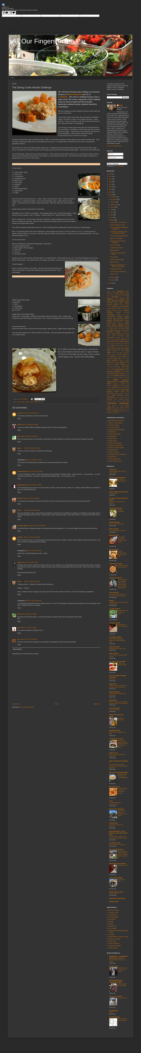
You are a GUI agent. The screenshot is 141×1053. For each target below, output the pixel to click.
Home (12, 78)
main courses (112, 360)
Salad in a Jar (113, 753)
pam (18, 436)
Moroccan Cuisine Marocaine (118, 772)
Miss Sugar (119, 364)
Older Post (96, 704)
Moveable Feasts (114, 786)
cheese (126, 310)
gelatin (111, 343)
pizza (108, 373)
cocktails (118, 314)
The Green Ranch (114, 425)
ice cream (121, 350)
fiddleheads (109, 334)
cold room (126, 314)
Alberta (108, 291)
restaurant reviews (119, 375)
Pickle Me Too (113, 823)
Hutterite (114, 350)
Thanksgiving (123, 397)
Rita (18, 614)
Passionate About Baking (117, 898)
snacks (112, 389)
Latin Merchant (113, 915)
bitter (122, 297)
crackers (109, 322)
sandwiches (125, 380)
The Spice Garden (114, 623)
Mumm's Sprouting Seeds (116, 447)
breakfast (121, 301)
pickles (127, 371)
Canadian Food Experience (120, 306)
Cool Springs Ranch (114, 459)
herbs (113, 347)
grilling (121, 345)
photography (117, 371)
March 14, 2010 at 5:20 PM (31, 498)
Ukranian (121, 399)
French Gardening (114, 943)
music (108, 368)
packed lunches (110, 369)
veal (128, 400)
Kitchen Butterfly (114, 522)
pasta (117, 370)
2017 (110, 176)
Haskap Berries (113, 450)
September (113, 204)
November (113, 199)
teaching (126, 395)
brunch (116, 303)
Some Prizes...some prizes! (118, 222)
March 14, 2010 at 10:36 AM (30, 424)
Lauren (19, 413)
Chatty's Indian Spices (115, 461)
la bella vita (112, 469)
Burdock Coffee (113, 493)
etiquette (121, 330)
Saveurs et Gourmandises (117, 477)
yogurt (112, 412)
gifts (115, 343)
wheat (120, 409)
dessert (109, 326)
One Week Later (122, 998)
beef (127, 295)
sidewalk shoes (114, 901)
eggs (111, 330)
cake (121, 303)
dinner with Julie (114, 647)
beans (127, 293)
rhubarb (127, 375)
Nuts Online (112, 919)
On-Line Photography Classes (119, 236)
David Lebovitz (114, 529)
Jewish (108, 354)
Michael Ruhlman (114, 692)
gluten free (120, 343)
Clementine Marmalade (117, 259)
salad (115, 379)
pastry (121, 370)
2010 (110, 194)
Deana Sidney (21, 471)
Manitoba (121, 360)
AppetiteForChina (114, 730)
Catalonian (119, 310)
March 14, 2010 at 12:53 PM (29, 436)
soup (122, 389)
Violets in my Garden (118, 405)
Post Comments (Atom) (27, 707)
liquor (127, 356)
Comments (112, 157)
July (111, 210)
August (112, 207)
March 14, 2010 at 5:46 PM (32, 510)
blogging (110, 299)
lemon (120, 356)
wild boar (109, 411)
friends (127, 339)
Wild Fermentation (114, 910)
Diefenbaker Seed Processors (117, 454)
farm (127, 330)
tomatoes (109, 399)
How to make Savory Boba (116, 524)
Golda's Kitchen (113, 948)
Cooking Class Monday (114, 318)
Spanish (116, 391)
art (114, 293)
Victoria (108, 405)
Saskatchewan (112, 382)
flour (122, 334)
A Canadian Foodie (115, 637)
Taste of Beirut (113, 653)
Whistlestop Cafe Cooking (117, 863)
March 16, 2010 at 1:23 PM (28, 614)
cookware (126, 320)
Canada (109, 304)
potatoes (116, 373)
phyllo (123, 371)
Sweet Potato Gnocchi (116, 248)
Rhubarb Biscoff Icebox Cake (117, 648)
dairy (127, 322)
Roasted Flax (112, 432)
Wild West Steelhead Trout (116, 420)
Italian (35, 401)
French (123, 339)
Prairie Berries (113, 438)
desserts (27, 401)
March (112, 220)
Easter (108, 330)
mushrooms (125, 366)
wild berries (126, 409)
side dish (115, 387)
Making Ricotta (114, 250)
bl (124, 297)
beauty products (111, 295)
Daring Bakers (111, 324)
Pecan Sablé (114, 257)
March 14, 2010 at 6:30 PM (37, 525)
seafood (115, 385)
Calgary (126, 303)
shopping (109, 387)
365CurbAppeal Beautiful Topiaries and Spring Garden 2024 (117, 640)
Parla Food (112, 684)
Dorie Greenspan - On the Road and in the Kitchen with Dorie (118, 833)
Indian (31, 401)
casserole (126, 308)
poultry (122, 373)
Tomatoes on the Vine (116, 738)
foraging (117, 337)
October (113, 202)
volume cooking (124, 407)
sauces (123, 384)
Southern (109, 391)
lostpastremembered (115, 578)
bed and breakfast (120, 295)
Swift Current (117, 395)
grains (113, 345)
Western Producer (112, 409)
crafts (114, 322)
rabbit (111, 375)
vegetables (112, 403)
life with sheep (113, 966)
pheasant (109, 371)
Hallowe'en (126, 345)
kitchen (120, 354)
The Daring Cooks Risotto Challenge (117, 241)
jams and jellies (117, 352)
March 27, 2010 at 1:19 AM (28, 627)
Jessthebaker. (63, 97)
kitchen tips (125, 354)
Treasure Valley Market (115, 423)
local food (110, 358)
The (128, 397)
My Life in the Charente (116, 809)
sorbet (115, 389)
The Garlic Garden (114, 427)
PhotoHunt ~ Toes (123, 865)
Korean (108, 356)
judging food (114, 354)
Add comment (17, 649)
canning (122, 308)
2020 (110, 174)
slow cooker (122, 387)
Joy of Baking (112, 928)
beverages (115, 297)
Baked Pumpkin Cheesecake (117, 844)
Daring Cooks (20, 401)
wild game (115, 411)
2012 (110, 189)
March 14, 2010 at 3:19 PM (35, 471)
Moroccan (117, 366)
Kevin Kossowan (114, 708)
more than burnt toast (116, 849)
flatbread (118, 334)
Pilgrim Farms (113, 441)
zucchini (116, 412)
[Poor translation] (12, 13)
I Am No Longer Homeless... (118, 271)
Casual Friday (111, 310)
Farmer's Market (113, 332)
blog (128, 297)
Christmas (110, 314)
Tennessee (111, 397)
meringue (117, 362)
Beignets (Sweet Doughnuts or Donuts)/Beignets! (123, 775)
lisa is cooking (113, 549)
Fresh (111, 801)
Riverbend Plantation (115, 434)
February (113, 277)
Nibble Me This (114, 535)
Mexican (122, 362)
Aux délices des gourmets (117, 661)
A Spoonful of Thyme (115, 563)
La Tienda (111, 934)
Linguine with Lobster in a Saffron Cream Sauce (117, 265)
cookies (126, 316)
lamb (39, 401)
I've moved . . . (113, 679)
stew (121, 393)
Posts (110, 154)
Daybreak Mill (113, 456)
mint (113, 364)
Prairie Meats (112, 436)
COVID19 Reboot (114, 709)
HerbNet (111, 921)
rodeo (120, 377)
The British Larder (115, 843)
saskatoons (116, 383)
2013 (110, 187)
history (118, 347)
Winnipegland (113, 1010)
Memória (20, 498)
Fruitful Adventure (114, 452)
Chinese (118, 312)
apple (127, 291)
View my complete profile (114, 146)
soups (127, 389)
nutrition (118, 368)
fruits (121, 341)
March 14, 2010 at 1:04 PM (32, 448)
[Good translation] (5, 13)
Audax (19, 562)
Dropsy (111, 1012)
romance (124, 377)
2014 (110, 184)
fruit (117, 341)
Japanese (126, 352)
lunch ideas (117, 358)
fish (114, 334)
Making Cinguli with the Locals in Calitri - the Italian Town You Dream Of (123, 854)
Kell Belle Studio (114, 1017)
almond (113, 291)
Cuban (119, 322)
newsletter (112, 368)
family (124, 330)
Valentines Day (111, 400)
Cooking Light (118, 320)
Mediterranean (111, 362)
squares (117, 393)
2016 (110, 179)
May (111, 215)
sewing (127, 385)
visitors (117, 407)
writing (108, 412)
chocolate (126, 312)
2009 (110, 283)
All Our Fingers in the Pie (49, 41)
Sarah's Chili (114, 274)
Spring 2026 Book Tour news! (117, 530)
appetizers (120, 291)
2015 (110, 181)
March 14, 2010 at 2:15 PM (33, 460)
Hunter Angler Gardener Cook (118, 492)
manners (127, 360)
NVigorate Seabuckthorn (116, 445)
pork (111, 373)
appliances (110, 293)
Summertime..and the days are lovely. (123, 612)
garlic (108, 343)
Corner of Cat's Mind (115, 996)
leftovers (117, 356)
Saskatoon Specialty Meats (116, 429)
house (108, 349)
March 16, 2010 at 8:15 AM (33, 600)
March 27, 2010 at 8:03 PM (29, 639)
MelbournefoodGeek (74, 94)
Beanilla (111, 924)
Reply (19, 418)
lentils (124, 356)
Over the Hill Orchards (115, 443)
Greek (117, 345)
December (113, 197)
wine (120, 411)
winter (123, 411)
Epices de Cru (113, 926)
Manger (111, 600)
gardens (126, 341)
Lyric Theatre (125, 358)
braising (116, 299)
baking (117, 293)
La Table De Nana (114, 608)
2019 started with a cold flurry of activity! (122, 969)
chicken (109, 312)
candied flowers (111, 308)
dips (108, 328)
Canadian (115, 304)
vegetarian (124, 403)
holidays (123, 347)
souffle (119, 389)
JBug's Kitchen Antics (116, 892)
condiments (111, 316)
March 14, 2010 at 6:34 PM (32, 537)
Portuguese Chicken (116, 269)
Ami (18, 627)
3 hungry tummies (23, 525)
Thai (117, 397)
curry (123, 322)
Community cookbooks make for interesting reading (118, 232)
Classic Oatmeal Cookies (117, 225)
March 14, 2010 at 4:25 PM (34, 485)
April (111, 217)
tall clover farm (114, 592)
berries (108, 297)
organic (127, 368)
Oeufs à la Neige (115, 245)
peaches (126, 369)
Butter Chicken (114, 262)
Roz (18, 639)
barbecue (122, 293)
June (112, 212)
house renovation (116, 349)
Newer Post (16, 704)
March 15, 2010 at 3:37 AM (30, 562)
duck (127, 328)
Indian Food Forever (114, 939)
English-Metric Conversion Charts (118, 936)
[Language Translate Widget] (117, 164)
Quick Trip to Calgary (116, 238)
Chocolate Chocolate (115, 946)
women (127, 411)
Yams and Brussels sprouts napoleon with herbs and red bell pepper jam (118, 766)
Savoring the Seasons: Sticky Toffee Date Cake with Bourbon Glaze (123, 744)
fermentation (126, 332)
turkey (115, 399)
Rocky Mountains (114, 377)
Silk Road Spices (114, 917)
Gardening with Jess (115, 508)
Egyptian (116, 330)
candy (118, 308)
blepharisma (21, 485)
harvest (109, 347)
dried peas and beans (117, 328)
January (113, 280)
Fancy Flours (112, 941)
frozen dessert (111, 341)
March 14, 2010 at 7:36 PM (33, 550)
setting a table (121, 385)
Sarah (19, 424)
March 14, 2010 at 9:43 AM (30, 413)
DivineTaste (112, 700)
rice (42, 401)
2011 (110, 192)
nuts (123, 368)
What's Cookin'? (113, 893)
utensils (127, 399)
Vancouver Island (120, 400)
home (127, 347)
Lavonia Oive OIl (113, 912)
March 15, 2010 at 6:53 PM (32, 581)
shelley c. (20, 537)
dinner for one (124, 326)
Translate (119, 166)
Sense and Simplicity (115, 878)
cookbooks (120, 316)
